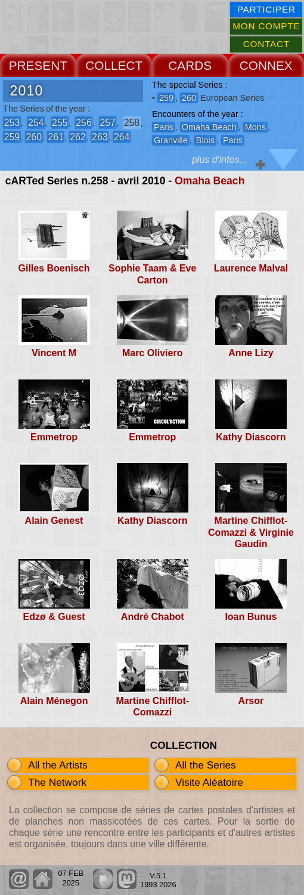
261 (55, 137)
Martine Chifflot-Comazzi (152, 706)
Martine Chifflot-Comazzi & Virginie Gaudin (251, 532)
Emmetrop (53, 437)
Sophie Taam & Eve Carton (152, 274)
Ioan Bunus (251, 617)
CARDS (190, 65)
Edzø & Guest (54, 617)
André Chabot (152, 617)
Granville (171, 140)
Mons (255, 127)
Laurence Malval (251, 268)
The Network (57, 782)
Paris (163, 127)
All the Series (205, 765)
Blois (205, 140)
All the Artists (58, 765)
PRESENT (38, 65)
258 (131, 123)
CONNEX (266, 65)
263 (99, 137)
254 (36, 123)
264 (121, 137)
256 (83, 123)
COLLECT (113, 65)
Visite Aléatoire (209, 782)
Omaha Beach (209, 181)
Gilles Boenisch (54, 268)
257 (107, 123)
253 (12, 123)
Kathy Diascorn (251, 437)
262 (77, 137)
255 (59, 123)
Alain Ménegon (54, 701)
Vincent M (54, 353)
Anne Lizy (251, 353)
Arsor (251, 701)
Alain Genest (54, 521)
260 (34, 137)
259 (12, 137)
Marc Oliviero (152, 353)
